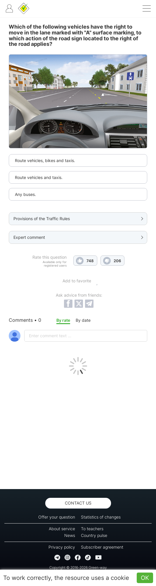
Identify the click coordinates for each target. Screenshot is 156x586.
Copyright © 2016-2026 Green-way (78, 567)
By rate (63, 320)
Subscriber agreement (102, 547)
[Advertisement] (78, 431)
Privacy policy (61, 547)
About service (62, 528)
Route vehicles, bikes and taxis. (45, 160)
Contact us (78, 502)
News (69, 535)
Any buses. (25, 194)
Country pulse (94, 535)
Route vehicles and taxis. (39, 177)
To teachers (92, 528)
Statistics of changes (101, 517)
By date (83, 320)
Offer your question (56, 517)
